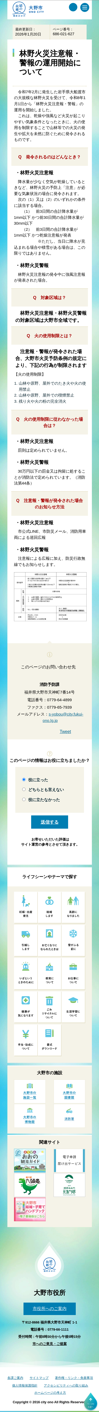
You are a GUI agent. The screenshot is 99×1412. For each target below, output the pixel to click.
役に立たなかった (44, 799)
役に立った (38, 780)
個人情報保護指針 (24, 1385)
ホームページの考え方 (50, 1393)
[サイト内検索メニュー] (73, 7)
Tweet (65, 731)
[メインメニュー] (84, 7)
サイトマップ (39, 1378)
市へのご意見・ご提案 (49, 1344)
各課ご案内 (15, 1378)
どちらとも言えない (46, 789)
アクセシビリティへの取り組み (66, 1385)
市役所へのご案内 (50, 1308)
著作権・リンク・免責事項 (74, 1378)
